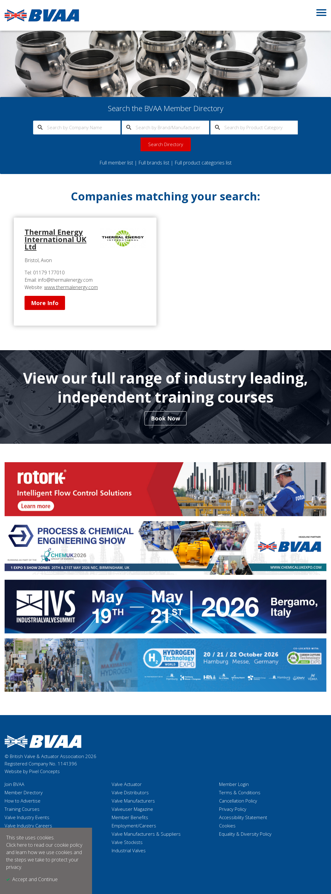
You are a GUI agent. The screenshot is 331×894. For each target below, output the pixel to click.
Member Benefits (130, 817)
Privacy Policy (232, 809)
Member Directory (24, 792)
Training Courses (22, 809)
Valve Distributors (130, 792)
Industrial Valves (129, 850)
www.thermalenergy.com (71, 287)
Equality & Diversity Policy (245, 834)
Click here (16, 845)
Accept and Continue (35, 879)
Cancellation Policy (238, 801)
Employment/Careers (134, 825)
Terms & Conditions (239, 792)
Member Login (234, 784)
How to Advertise (22, 801)
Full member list (116, 162)
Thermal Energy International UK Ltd (56, 239)
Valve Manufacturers (133, 801)
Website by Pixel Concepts (32, 771)
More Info (45, 303)
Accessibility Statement (243, 817)
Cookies (227, 825)
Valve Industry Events (27, 817)
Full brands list (153, 162)
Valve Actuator (127, 784)
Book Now (165, 418)
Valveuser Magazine (132, 809)
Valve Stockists (127, 842)
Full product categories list (203, 162)
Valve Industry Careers (28, 825)
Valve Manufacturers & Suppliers (146, 834)
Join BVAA (14, 784)
